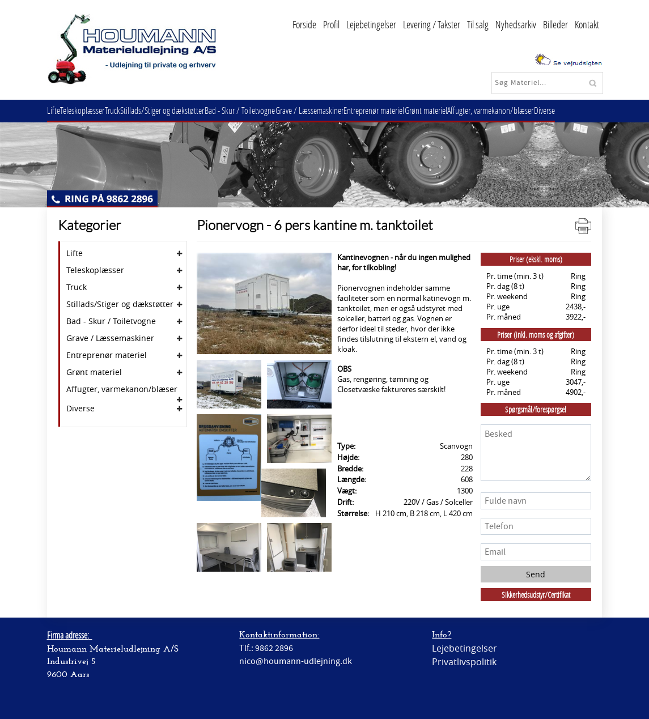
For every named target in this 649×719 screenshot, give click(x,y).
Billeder (555, 24)
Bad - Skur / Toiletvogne (259, 110)
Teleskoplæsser (89, 110)
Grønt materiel (457, 110)
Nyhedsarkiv (515, 24)
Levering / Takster (431, 24)
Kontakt (587, 24)
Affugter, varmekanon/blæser (526, 110)
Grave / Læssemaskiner (333, 110)
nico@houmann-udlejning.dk (295, 661)
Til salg (478, 24)
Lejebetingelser (371, 24)
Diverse (584, 110)
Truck (123, 110)
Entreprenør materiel (401, 110)
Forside (304, 24)
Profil (331, 24)
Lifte (55, 110)
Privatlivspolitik (464, 662)
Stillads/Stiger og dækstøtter (177, 110)
